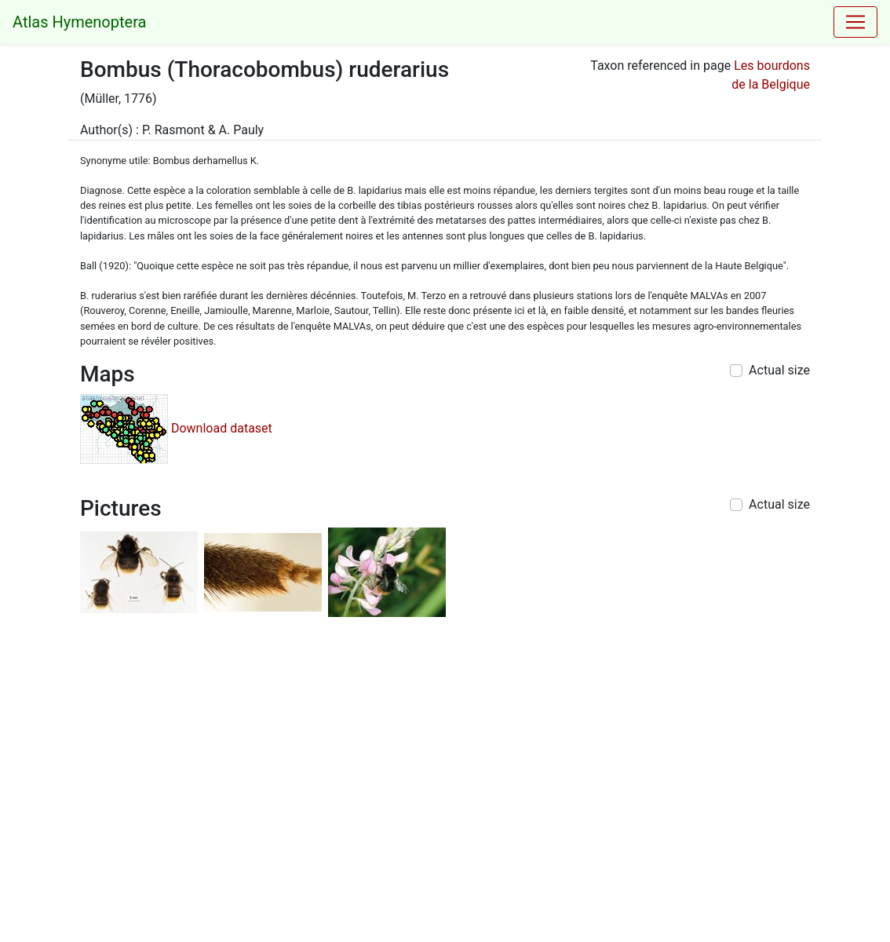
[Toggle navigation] (855, 22)
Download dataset (221, 427)
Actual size (779, 370)
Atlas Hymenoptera (79, 22)
